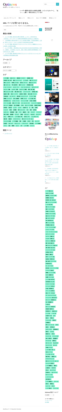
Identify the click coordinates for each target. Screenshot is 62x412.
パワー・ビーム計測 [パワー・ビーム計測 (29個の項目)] (7, 103)
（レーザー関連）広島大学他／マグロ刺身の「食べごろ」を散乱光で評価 (52, 147)
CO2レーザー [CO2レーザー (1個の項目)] (11, 123)
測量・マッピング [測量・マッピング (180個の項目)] (22, 85)
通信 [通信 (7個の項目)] (32, 107)
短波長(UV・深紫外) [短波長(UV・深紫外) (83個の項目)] (23, 94)
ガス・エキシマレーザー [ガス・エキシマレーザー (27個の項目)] (25, 103)
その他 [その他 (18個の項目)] (22, 105)
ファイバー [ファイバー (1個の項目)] (32, 125)
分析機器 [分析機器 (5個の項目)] (14, 109)
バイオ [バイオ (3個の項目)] (20, 112)
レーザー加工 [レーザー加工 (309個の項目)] (25, 80)
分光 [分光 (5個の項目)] (27, 109)
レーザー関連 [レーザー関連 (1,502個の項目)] (6, 78)
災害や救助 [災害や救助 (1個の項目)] (31, 123)
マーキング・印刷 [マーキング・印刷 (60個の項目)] (32, 96)
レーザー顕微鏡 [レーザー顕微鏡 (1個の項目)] (15, 121)
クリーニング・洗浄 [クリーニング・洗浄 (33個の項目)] (24, 100)
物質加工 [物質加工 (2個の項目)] (10, 119)
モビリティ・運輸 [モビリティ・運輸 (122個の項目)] (7, 89)
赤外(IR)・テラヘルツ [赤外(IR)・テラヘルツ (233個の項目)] (23, 82)
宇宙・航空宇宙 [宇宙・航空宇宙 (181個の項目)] (14, 85)
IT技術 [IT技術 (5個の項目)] (10, 109)
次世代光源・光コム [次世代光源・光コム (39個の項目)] (7, 100)
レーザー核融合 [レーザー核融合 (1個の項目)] (38, 123)
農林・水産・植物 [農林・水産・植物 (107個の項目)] (31, 89)
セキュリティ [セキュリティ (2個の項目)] (38, 114)
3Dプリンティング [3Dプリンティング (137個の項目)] (35, 87)
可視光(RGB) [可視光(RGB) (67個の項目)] (6, 96)
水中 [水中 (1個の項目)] (21, 125)
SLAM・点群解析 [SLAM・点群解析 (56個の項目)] (16, 98)
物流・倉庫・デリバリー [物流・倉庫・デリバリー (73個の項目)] (32, 94)
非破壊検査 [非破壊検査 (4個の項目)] (12, 112)
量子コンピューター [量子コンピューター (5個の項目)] (21, 109)
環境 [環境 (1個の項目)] (20, 121)
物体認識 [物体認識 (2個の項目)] (11, 114)
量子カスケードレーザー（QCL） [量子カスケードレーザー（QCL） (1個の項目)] (27, 119)
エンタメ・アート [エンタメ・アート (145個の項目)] (16, 87)
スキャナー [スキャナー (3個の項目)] (33, 112)
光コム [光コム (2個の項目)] (5, 116)
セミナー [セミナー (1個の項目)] (17, 125)
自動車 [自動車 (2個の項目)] (21, 114)
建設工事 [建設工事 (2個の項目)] (5, 119)
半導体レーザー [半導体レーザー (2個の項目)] (10, 116)
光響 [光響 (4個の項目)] (30, 109)
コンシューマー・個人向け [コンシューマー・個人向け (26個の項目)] (36, 103)
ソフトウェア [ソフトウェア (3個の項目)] (38, 112)
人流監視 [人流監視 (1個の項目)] (24, 121)
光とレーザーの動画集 (41, 18)
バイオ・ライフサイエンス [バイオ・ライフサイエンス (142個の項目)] (25, 87)
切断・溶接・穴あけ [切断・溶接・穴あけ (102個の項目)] (18, 91)
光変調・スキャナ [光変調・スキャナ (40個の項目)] (24, 98)
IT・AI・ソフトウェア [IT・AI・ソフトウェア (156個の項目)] (7, 87)
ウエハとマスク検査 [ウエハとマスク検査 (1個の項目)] (7, 121)
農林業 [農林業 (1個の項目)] (13, 125)
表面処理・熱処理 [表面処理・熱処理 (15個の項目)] (37, 105)
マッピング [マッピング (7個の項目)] (6, 109)
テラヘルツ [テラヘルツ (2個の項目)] (17, 114)
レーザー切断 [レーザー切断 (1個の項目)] (26, 125)
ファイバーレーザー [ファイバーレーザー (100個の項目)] (26, 91)
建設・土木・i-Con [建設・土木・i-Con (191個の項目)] (7, 85)
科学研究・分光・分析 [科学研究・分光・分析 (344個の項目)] (8, 80)
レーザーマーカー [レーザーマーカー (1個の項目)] (25, 123)
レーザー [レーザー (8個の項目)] (19, 107)
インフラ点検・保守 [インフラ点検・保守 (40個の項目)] (32, 98)
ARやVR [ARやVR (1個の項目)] (29, 121)
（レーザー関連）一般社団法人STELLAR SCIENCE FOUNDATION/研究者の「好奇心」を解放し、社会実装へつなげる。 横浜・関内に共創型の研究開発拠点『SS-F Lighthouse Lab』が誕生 (22, 49)
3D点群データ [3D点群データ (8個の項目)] (25, 107)
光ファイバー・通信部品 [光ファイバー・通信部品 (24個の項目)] (8, 105)
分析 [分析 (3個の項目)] (28, 112)
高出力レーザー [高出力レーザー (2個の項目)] (27, 116)
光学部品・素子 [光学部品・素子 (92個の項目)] (34, 91)
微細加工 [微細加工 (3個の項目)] (24, 112)
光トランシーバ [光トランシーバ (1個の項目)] (17, 123)
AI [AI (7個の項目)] (29, 107)
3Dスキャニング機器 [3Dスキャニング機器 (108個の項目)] (23, 89)
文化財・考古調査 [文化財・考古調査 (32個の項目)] (33, 100)
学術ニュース (31, 18)
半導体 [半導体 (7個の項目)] (36, 107)
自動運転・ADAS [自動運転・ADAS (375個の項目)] (30, 78)
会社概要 (47, 402)
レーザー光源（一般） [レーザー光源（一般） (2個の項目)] (19, 116)
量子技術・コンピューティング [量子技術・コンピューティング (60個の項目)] (22, 96)
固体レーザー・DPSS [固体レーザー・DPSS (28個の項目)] (16, 103)
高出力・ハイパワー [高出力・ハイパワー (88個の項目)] (14, 94)
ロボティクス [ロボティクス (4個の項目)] (6, 112)
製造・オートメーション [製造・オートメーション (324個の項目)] (17, 80)
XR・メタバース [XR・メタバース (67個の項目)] (12, 96)
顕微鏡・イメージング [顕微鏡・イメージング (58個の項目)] (8, 98)
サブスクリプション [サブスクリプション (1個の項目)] (16, 119)
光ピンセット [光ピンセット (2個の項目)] (27, 114)
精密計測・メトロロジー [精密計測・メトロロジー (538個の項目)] (21, 78)
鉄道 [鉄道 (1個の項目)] (9, 125)
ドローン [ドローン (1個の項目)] (5, 125)
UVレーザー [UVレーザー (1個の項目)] (37, 121)
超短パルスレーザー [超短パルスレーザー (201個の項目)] (32, 82)
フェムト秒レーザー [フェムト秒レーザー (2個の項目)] (34, 116)
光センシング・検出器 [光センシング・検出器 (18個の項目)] (29, 105)
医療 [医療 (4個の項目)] (16, 112)
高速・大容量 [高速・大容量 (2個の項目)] (6, 114)
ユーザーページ (8, 133)
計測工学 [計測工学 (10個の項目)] (10, 107)
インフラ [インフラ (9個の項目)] (14, 107)
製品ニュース (22, 18)
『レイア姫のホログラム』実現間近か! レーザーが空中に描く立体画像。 (52, 179)
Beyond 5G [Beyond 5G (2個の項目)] (32, 114)
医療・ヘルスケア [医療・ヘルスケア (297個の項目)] (7, 82)
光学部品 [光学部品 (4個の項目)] (34, 109)
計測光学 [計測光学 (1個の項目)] (5, 123)
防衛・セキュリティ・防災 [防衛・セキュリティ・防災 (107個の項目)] (8, 91)
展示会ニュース (52, 18)
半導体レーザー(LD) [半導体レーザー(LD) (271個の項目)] (15, 82)
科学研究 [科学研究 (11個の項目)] (5, 107)
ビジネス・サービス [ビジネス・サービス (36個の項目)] (15, 100)
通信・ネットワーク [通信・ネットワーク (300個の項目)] (33, 80)
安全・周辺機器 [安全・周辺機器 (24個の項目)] (16, 105)
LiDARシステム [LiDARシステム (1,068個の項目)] (12, 78)
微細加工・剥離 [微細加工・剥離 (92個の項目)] (6, 94)
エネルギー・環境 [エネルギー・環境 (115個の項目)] (15, 89)
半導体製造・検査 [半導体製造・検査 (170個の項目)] (30, 85)
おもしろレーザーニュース (10, 18)
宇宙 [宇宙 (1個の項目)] (32, 121)
